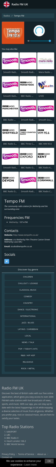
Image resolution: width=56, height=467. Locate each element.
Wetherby (13, 222)
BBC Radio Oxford (29, 167)
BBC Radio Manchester (14, 119)
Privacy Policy (8, 454)
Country (28, 303)
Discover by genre (28, 269)
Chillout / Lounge (28, 283)
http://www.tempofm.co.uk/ (25, 235)
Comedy (28, 296)
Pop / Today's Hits (27, 349)
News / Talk (28, 342)
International (28, 316)
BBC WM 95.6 (45, 143)
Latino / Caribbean (28, 329)
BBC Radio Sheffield (12, 143)
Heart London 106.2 (16, 441)
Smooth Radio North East (33, 191)
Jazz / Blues (28, 322)
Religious (28, 362)
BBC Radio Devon (11, 191)
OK (49, 461)
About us (41, 454)
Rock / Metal (28, 368)
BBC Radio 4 (12, 437)
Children (28, 277)
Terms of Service (26, 454)
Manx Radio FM (46, 72)
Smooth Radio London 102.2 (17, 72)
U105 (41, 96)
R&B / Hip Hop (28, 355)
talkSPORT (12, 431)
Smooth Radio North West (16, 96)
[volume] (40, 40)
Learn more (30, 464)
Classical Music (28, 290)
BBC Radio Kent (46, 167)
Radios (7, 15)
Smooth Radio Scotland (32, 72)
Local (28, 336)
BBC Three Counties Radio (33, 143)
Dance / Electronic (28, 309)
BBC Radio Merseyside (32, 96)
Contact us (7, 457)
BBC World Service (15, 444)
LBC (8, 434)
